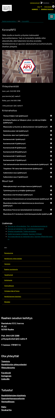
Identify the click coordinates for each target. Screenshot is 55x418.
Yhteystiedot (48, 6)
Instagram (6, 376)
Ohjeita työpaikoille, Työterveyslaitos (22, 231)
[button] (51, 17)
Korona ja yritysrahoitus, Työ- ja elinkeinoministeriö (27, 226)
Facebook (6, 372)
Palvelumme (8, 253)
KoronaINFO (25, 21)
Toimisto (7, 264)
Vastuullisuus (9, 286)
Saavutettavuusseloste (13, 398)
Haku (38, 6)
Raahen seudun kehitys (9, 21)
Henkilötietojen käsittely (12, 296)
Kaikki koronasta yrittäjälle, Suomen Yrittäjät (25, 234)
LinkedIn (5, 379)
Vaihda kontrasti (35, 3)
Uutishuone (8, 280)
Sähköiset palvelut (47, 9)
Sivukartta (6, 410)
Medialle (7, 302)
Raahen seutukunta (11, 269)
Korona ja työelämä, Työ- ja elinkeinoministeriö (26, 229)
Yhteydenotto (8, 367)
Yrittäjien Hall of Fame (11, 291)
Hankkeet (35, 9)
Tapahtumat (8, 275)
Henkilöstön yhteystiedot (13, 258)
